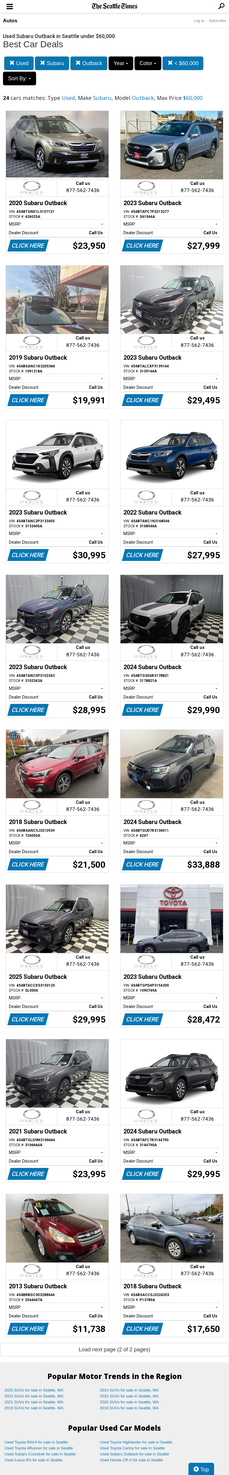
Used (19, 63)
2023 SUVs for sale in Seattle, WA (34, 1396)
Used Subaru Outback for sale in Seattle (134, 1454)
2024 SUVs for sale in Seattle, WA (129, 1390)
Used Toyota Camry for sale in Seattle (132, 1448)
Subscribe (217, 20)
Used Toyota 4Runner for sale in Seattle (38, 1448)
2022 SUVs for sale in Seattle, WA (129, 1396)
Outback (88, 63)
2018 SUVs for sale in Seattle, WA (129, 1408)
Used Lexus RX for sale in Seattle (33, 1460)
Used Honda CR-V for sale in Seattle (131, 1460)
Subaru (52, 63)
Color (148, 63)
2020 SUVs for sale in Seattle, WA (129, 1402)
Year (121, 63)
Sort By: (19, 78)
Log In (199, 20)
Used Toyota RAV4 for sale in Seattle (36, 1442)
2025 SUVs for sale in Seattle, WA (34, 1390)
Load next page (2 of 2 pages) (114, 1350)
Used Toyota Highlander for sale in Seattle (136, 1442)
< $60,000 (183, 63)
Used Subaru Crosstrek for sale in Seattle (40, 1454)
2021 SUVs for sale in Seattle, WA (34, 1402)
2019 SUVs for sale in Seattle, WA (34, 1408)
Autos (10, 20)
